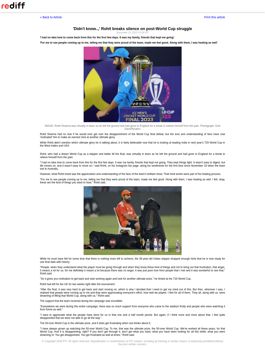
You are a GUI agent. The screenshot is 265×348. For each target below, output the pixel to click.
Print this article (214, 17)
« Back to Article (51, 17)
